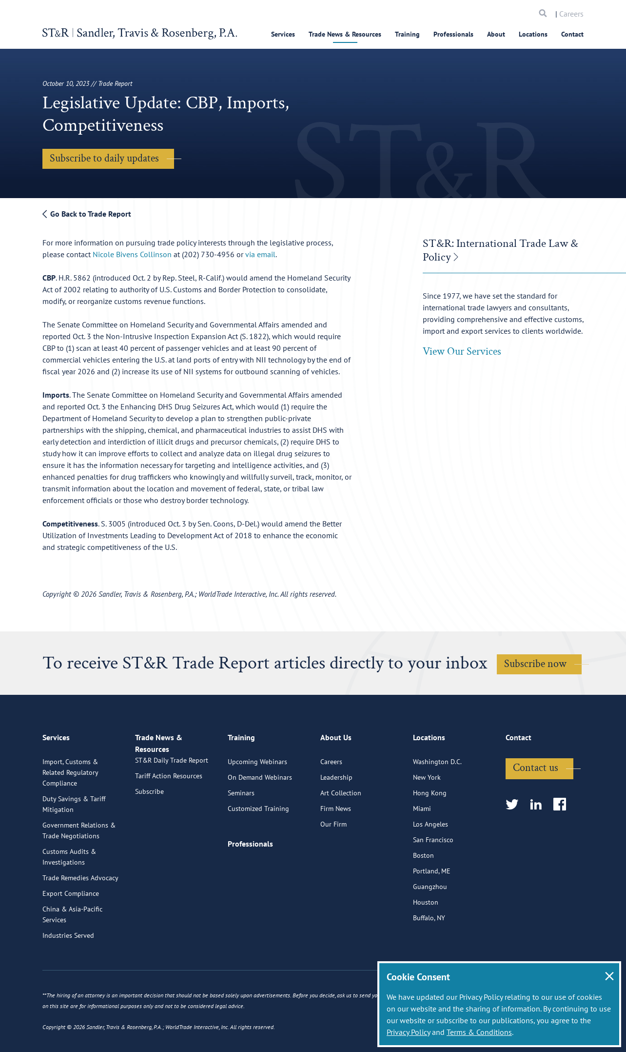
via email (260, 254)
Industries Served (68, 972)
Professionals (453, 34)
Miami (422, 845)
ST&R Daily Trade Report (171, 808)
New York (427, 814)
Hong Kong (430, 830)
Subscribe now (535, 664)
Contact (572, 34)
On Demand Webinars (260, 814)
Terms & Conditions (479, 1032)
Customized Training (258, 845)
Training (407, 34)
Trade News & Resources (345, 34)
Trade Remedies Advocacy (80, 914)
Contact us (535, 805)
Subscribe (149, 839)
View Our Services (462, 351)
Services (283, 34)
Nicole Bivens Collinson (133, 254)
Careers (571, 14)
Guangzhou (430, 923)
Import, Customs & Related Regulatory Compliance (70, 809)
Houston (425, 939)
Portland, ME (431, 908)
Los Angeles (430, 861)
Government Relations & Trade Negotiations (79, 867)
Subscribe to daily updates (104, 158)
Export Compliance (70, 930)
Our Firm (333, 861)
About (496, 34)
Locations (533, 34)
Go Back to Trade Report (86, 214)
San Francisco (433, 876)
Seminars (241, 830)
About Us (336, 779)
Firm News (335, 845)
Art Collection (340, 830)
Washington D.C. (437, 798)
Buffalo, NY (429, 955)
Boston (423, 892)
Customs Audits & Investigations (69, 894)
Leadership (336, 814)
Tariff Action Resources (168, 824)
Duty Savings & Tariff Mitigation (73, 841)
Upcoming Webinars (257, 798)
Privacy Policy (408, 1032)
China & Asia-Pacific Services (72, 951)
